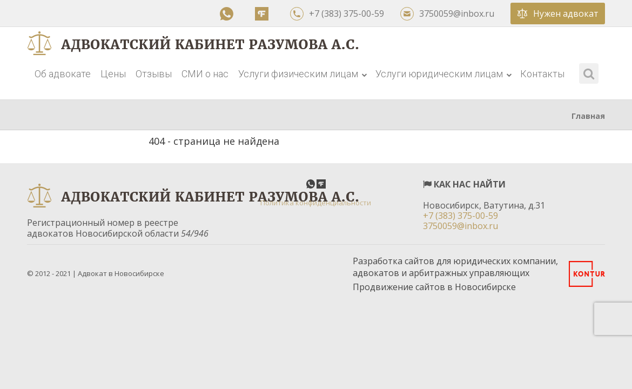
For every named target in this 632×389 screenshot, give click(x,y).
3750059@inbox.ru (447, 14)
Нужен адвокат (558, 13)
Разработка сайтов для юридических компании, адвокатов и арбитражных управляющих (455, 267)
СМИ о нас (204, 73)
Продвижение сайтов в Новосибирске (434, 287)
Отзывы (154, 73)
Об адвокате (63, 73)
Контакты (542, 73)
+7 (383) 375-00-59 (337, 14)
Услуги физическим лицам (302, 73)
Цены (113, 73)
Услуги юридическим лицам (443, 73)
